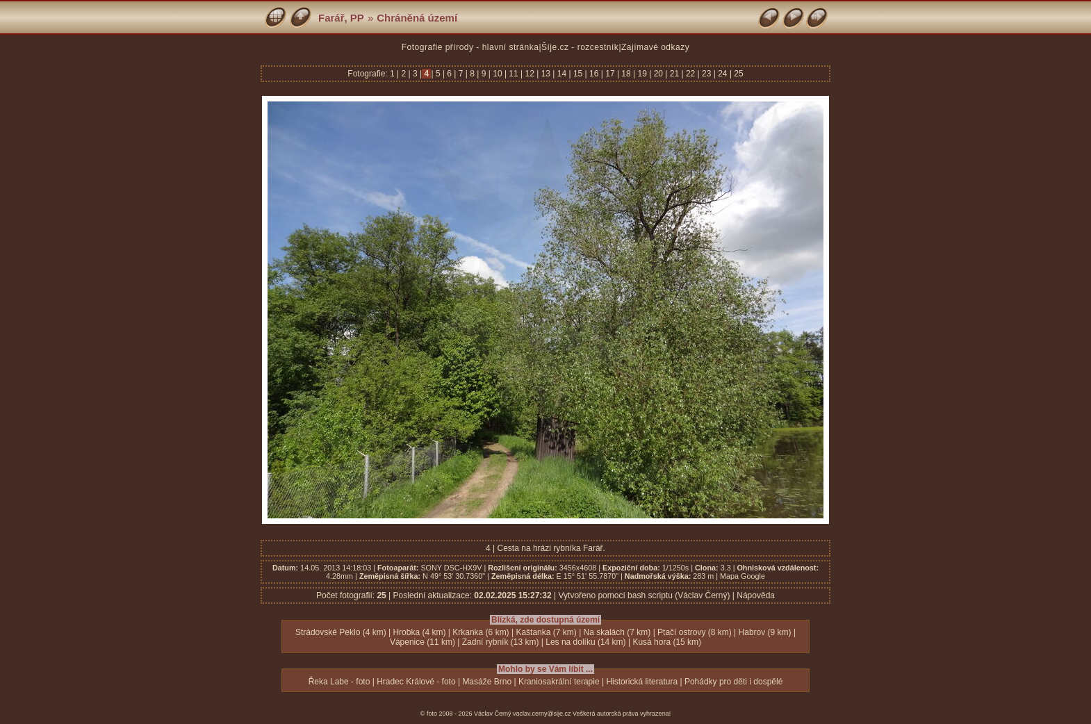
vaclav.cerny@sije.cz (542, 713)
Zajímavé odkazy (655, 47)
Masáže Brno (486, 681)
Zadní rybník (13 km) (500, 642)
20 (658, 74)
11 (513, 74)
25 (738, 74)
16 (594, 74)
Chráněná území (417, 18)
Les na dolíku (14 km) (585, 642)
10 (498, 74)
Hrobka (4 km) (419, 632)
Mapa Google (742, 576)
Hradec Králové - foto (416, 681)
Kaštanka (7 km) (546, 632)
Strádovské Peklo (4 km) (340, 632)
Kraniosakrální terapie (559, 681)
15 (578, 74)
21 (674, 74)
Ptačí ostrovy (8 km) (694, 632)
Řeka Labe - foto (339, 681)
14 (561, 74)
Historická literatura (642, 681)
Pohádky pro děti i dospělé (733, 681)
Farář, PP (341, 18)
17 (610, 74)
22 (691, 74)
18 (626, 74)
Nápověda (756, 595)
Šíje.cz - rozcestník (579, 47)
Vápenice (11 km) (422, 642)
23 (707, 74)
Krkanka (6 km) (480, 632)
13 (545, 74)
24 (723, 74)
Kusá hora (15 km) (666, 642)
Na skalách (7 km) (617, 632)
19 (642, 74)
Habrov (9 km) (765, 632)
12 (529, 74)
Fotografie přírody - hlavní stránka (470, 47)
